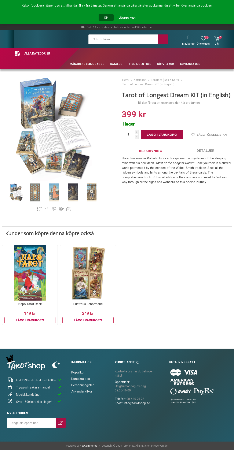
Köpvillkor (78, 372)
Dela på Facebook (46, 209)
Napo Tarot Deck (30, 304)
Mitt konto (188, 43)
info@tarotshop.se (137, 403)
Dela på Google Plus (61, 209)
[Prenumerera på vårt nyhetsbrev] (31, 423)
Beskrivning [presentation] (150, 151)
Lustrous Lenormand (88, 304)
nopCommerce (88, 445)
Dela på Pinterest (54, 209)
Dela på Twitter (39, 209)
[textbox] (123, 39)
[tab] (151, 151)
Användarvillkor (81, 391)
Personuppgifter (82, 385)
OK (106, 17)
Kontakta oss (80, 379)
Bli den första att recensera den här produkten (169, 102)
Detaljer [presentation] (206, 151)
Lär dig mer (126, 17)
